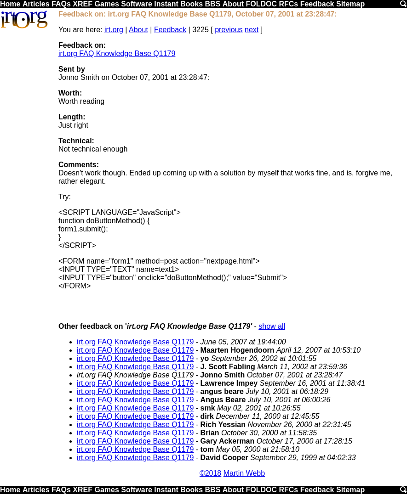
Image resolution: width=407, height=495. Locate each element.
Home (10, 4)
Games (106, 4)
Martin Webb (244, 473)
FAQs (61, 4)
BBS (213, 4)
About (233, 4)
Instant (166, 4)
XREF (82, 4)
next (251, 30)
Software (136, 4)
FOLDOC (261, 4)
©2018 (210, 473)
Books (191, 4)
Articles (36, 4)
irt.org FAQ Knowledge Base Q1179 (116, 53)
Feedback (317, 4)
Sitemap (350, 4)
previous (228, 30)
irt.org (113, 30)
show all (271, 326)
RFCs (288, 4)
